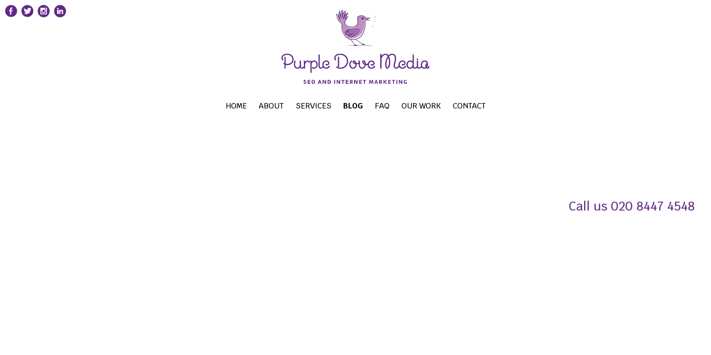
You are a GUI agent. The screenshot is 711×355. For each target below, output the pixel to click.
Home (225, 105)
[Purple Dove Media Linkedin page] (84, 18)
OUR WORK (444, 105)
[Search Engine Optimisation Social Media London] (355, 53)
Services (318, 105)
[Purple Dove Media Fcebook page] (19, 19)
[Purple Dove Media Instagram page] (62, 18)
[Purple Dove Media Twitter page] (40, 19)
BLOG (368, 105)
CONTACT (499, 105)
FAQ (400, 105)
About (264, 105)
